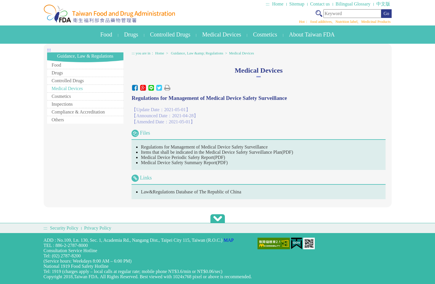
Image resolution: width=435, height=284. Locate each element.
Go (386, 13)
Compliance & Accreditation (78, 111)
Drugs (131, 34)
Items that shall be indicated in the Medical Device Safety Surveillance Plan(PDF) (217, 152)
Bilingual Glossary (353, 3)
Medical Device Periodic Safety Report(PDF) (183, 157)
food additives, (322, 21)
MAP (229, 240)
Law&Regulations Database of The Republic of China (191, 191)
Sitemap (296, 3)
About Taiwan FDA (312, 34)
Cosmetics (265, 34)
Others (58, 119)
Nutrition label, (348, 21)
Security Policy (64, 228)
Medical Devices (221, 34)
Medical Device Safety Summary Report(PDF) (184, 162)
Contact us (320, 3)
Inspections (62, 104)
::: (267, 3)
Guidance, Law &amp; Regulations (197, 53)
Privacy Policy (97, 228)
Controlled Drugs (170, 34)
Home (278, 3)
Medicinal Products (375, 21)
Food (106, 34)
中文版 (383, 3)
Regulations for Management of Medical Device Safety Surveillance (204, 146)
